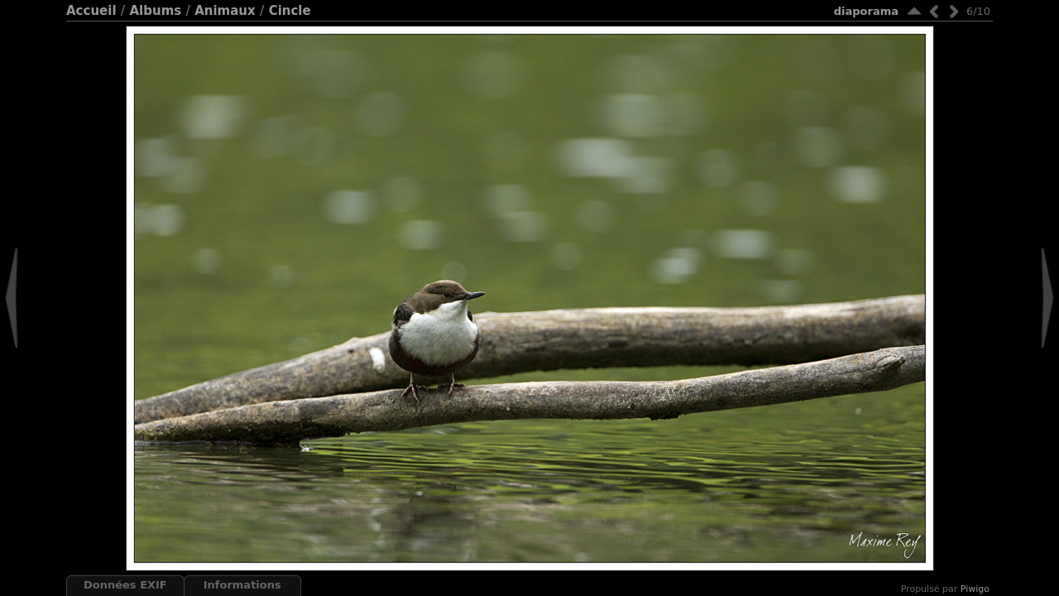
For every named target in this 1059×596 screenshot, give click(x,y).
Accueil (91, 10)
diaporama (866, 11)
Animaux (225, 10)
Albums (155, 10)
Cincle (290, 10)
